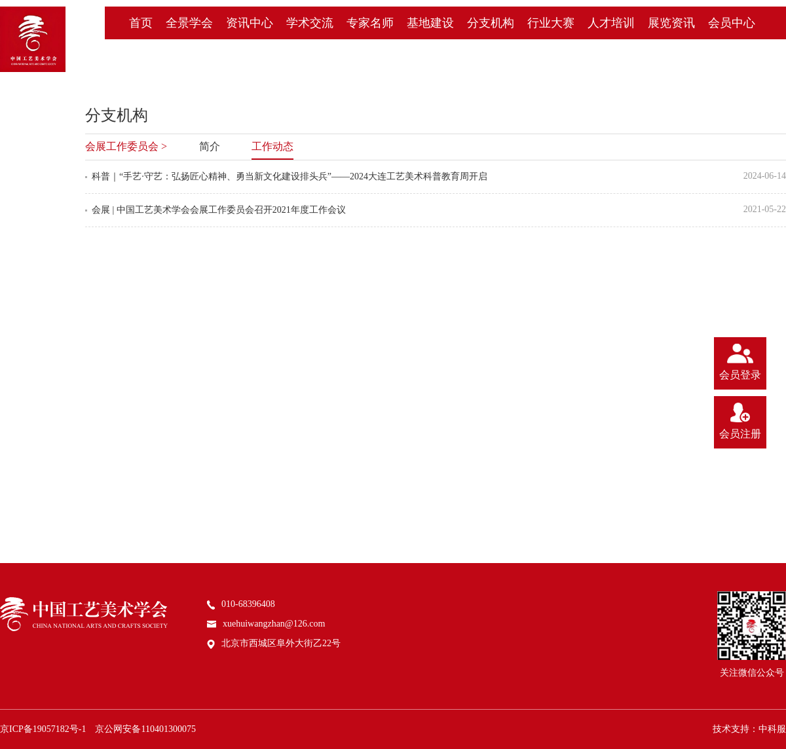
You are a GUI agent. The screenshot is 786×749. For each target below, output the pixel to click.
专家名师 (370, 22)
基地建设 (430, 22)
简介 (209, 146)
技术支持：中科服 (749, 729)
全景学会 (189, 22)
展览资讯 (671, 22)
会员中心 (731, 22)
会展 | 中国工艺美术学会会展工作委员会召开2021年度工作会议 (219, 210)
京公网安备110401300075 (145, 729)
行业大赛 (550, 22)
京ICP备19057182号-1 (43, 729)
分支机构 (490, 22)
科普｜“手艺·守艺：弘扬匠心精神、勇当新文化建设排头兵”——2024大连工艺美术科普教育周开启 (289, 176)
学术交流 (309, 22)
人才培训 (611, 22)
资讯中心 (249, 22)
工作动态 (272, 146)
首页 (141, 22)
